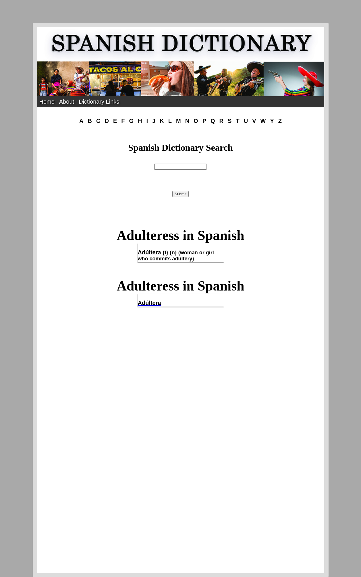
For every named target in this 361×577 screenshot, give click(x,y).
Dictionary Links (99, 101)
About (66, 101)
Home (47, 101)
